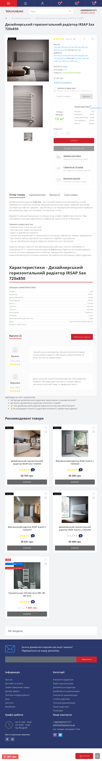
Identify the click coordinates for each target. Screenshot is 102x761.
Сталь (90, 315)
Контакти (9, 703)
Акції (7, 699)
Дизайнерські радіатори (21, 18)
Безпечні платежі (71, 178)
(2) (74, 39)
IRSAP (65, 66)
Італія (90, 297)
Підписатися (87, 659)
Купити (86, 96)
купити (84, 756)
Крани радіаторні (61, 706)
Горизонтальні (75, 321)
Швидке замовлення (74, 148)
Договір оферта (12, 691)
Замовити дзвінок (88, 12)
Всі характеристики (95, 107)
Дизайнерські (87, 321)
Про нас (8, 679)
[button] (42, 3)
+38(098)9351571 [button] (62, 722)
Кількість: (58, 129)
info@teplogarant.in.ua (64, 725)
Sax (91, 291)
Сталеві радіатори (61, 699)
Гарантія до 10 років (73, 167)
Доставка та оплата (14, 683)
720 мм (90, 303)
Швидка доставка (72, 156)
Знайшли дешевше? (63, 82)
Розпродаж (58, 710)
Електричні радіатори (63, 679)
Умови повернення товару (17, 687)
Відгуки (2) (55, 194)
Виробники (10, 706)
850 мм (90, 306)
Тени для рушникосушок (64, 703)
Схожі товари (71, 194)
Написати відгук (82, 336)
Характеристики (37, 194)
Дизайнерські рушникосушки (66, 691)
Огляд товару (17, 194)
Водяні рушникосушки (63, 683)
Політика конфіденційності (17, 695)
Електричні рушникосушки (65, 695)
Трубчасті (89, 312)
